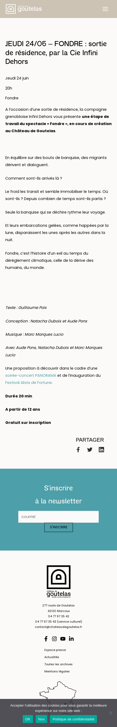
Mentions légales (57, 671)
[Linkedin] (101, 449)
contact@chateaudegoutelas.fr (58, 627)
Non (41, 719)
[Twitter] (89, 449)
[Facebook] (78, 449)
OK (27, 719)
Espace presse (55, 650)
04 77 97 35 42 (58, 616)
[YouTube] (62, 638)
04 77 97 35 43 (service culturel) (58, 622)
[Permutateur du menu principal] (105, 9)
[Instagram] (54, 638)
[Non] (110, 713)
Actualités (51, 657)
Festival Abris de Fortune (28, 382)
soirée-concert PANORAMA (30, 375)
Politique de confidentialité (73, 719)
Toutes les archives (58, 664)
